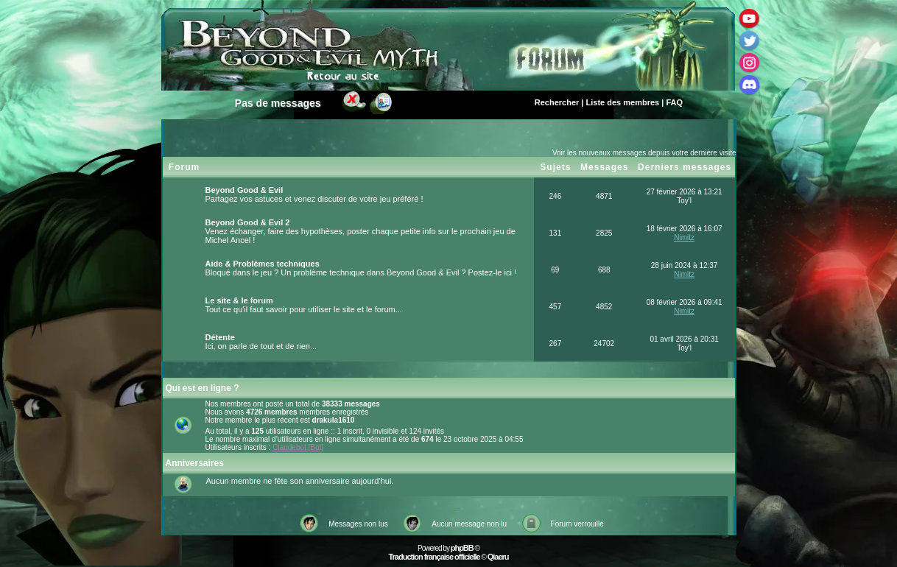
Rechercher (557, 102)
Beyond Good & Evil (244, 190)
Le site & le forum (239, 300)
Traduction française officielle (433, 556)
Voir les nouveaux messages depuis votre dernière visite (644, 153)
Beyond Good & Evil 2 (247, 222)
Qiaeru (498, 556)
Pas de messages (278, 103)
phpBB (462, 547)
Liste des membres (623, 102)
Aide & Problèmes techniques (262, 263)
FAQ (674, 102)
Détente (220, 337)
